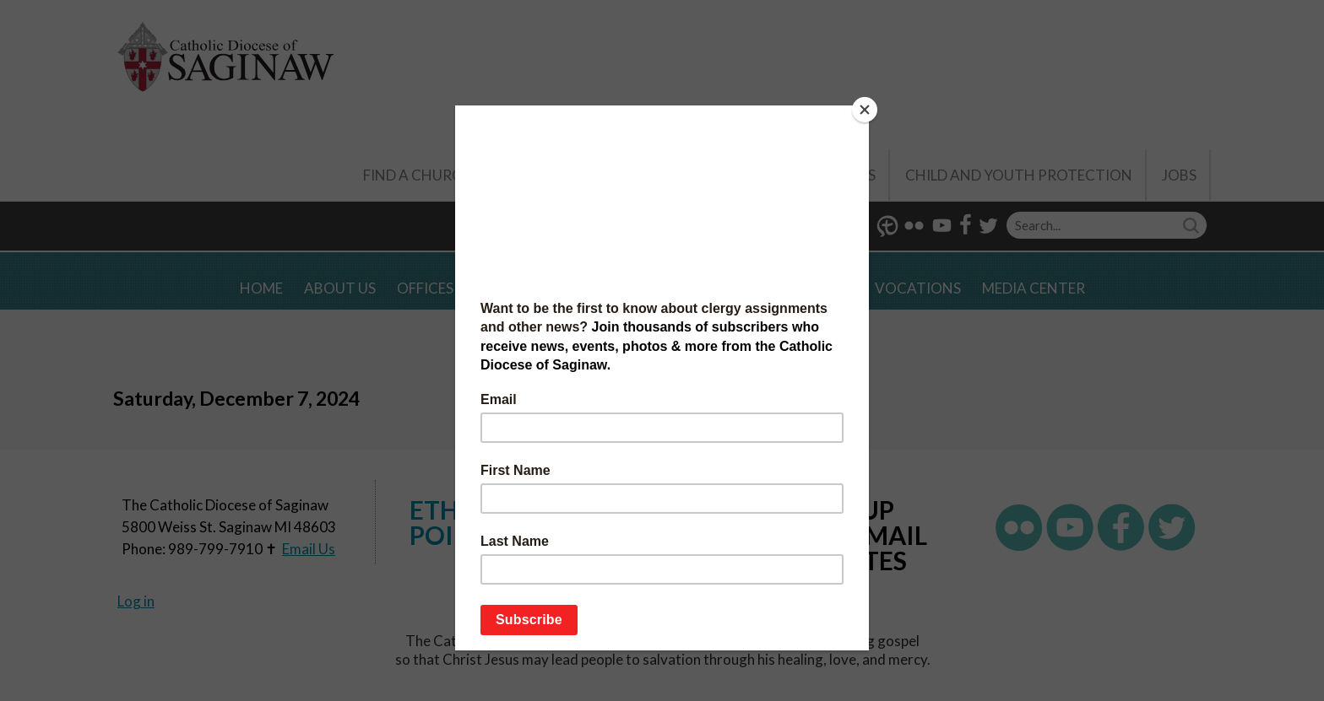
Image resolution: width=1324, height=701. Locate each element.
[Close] (864, 109)
